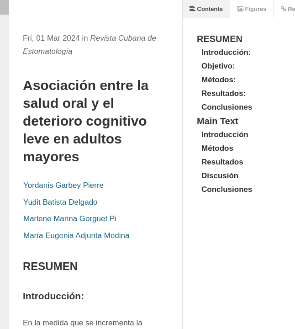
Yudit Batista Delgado (60, 202)
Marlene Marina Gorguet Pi (69, 218)
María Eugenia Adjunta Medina (76, 235)
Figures (252, 8)
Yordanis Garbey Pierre (63, 185)
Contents (206, 8)
